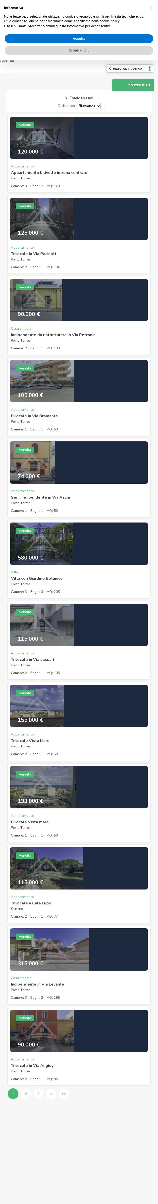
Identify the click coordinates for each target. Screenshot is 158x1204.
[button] (152, 8)
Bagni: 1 (36, 267)
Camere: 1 (19, 429)
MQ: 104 (53, 267)
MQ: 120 (53, 186)
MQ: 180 (53, 348)
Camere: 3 (19, 186)
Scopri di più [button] (79, 50)
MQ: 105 (53, 673)
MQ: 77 (52, 916)
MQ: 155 (53, 997)
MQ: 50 (52, 429)
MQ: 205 (53, 591)
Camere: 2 (19, 267)
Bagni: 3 (36, 591)
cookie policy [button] (109, 21)
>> (64, 1094)
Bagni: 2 (36, 186)
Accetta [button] (79, 39)
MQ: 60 (52, 754)
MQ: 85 (52, 1079)
